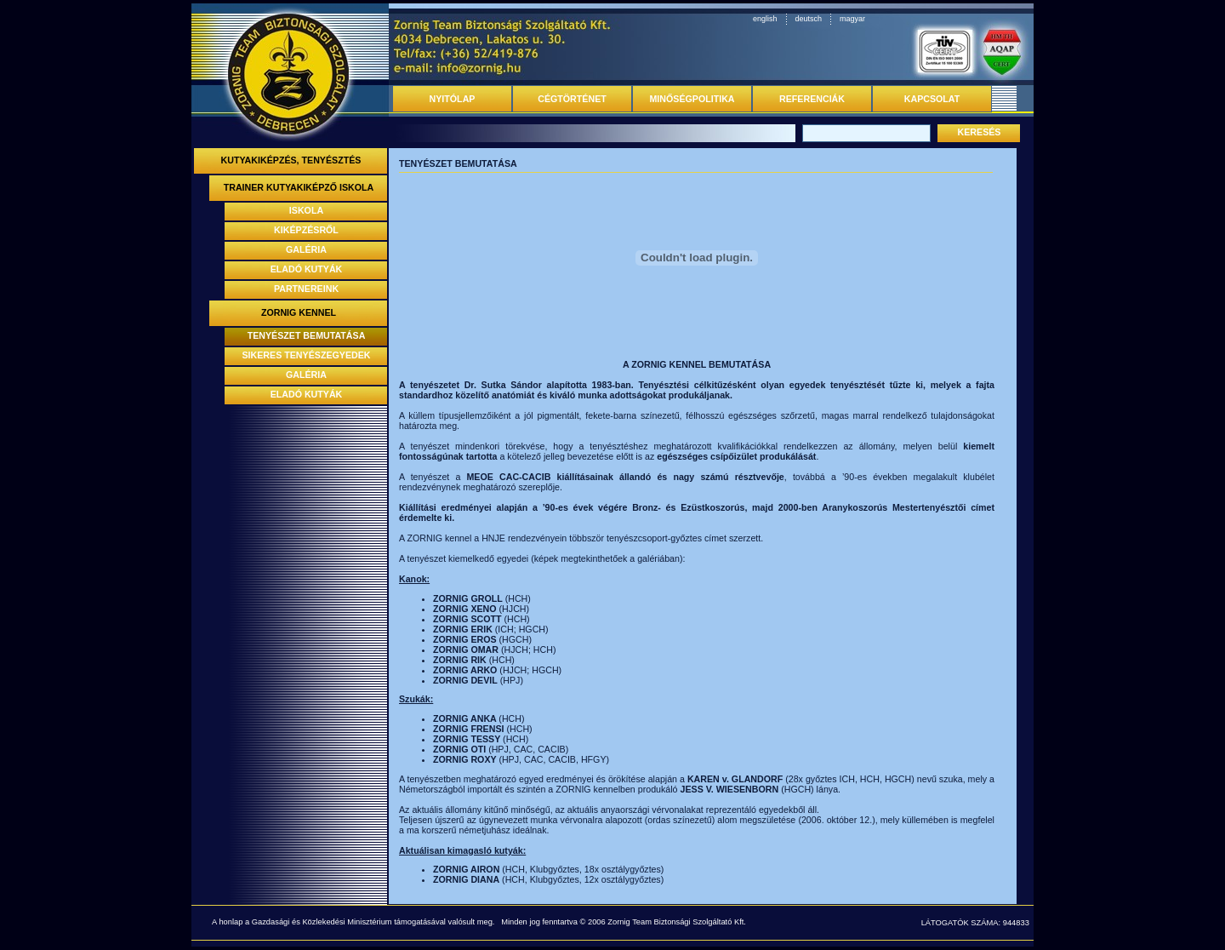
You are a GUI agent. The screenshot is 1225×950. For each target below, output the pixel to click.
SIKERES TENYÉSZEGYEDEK (306, 355)
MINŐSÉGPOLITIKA (691, 99)
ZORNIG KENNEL (298, 312)
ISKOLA (306, 210)
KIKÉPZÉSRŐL (306, 230)
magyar (852, 18)
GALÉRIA (306, 249)
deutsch (809, 18)
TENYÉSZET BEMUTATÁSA (307, 335)
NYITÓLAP (453, 99)
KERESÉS (979, 132)
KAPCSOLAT (932, 99)
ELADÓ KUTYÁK (307, 269)
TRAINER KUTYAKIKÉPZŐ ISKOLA (299, 187)
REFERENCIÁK (812, 99)
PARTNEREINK (306, 288)
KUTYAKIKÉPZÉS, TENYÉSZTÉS (291, 160)
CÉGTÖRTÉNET (572, 99)
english (765, 18)
